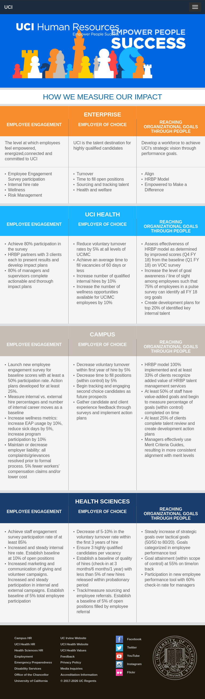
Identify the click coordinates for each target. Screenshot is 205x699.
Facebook (128, 639)
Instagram (129, 664)
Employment (23, 656)
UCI (17, 7)
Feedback (68, 656)
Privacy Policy (71, 662)
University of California (31, 681)
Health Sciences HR (28, 650)
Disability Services (27, 668)
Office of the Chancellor (31, 675)
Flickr (125, 672)
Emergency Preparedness (33, 662)
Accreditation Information (79, 675)
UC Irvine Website (73, 638)
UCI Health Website (74, 644)
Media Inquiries (72, 668)
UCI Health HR (24, 644)
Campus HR (23, 638)
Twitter (126, 647)
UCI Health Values (73, 650)
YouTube (128, 656)
